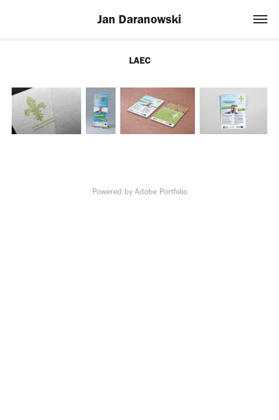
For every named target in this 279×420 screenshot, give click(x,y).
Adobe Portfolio (161, 192)
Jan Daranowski (139, 19)
